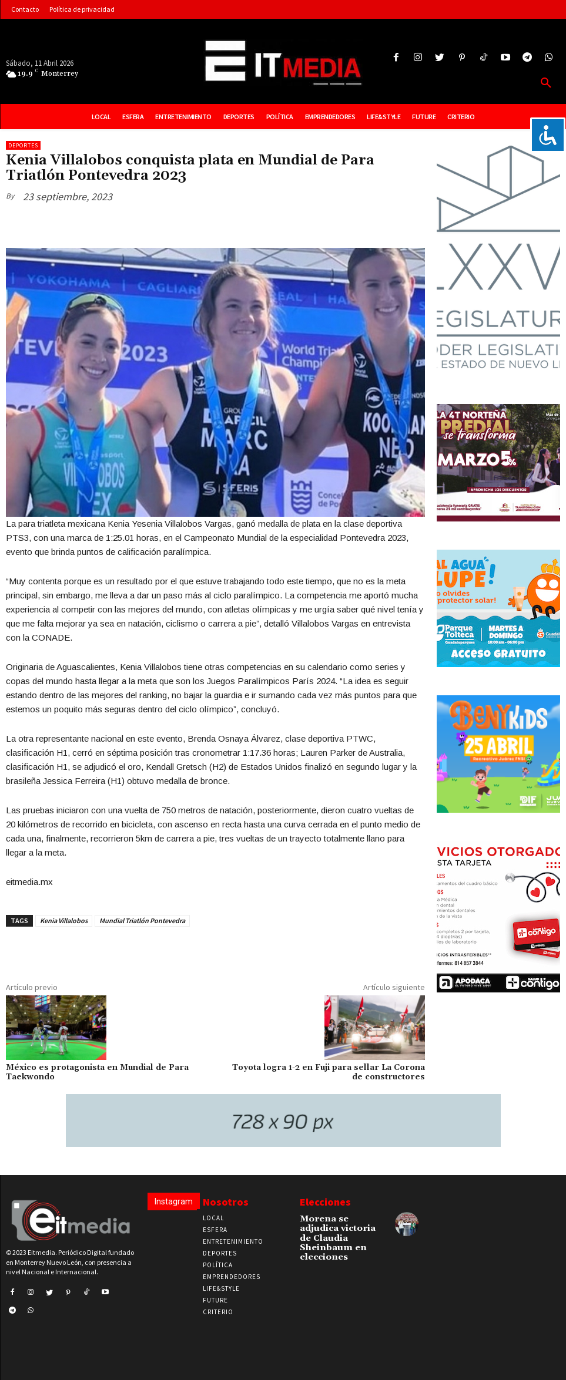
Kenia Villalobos (64, 920)
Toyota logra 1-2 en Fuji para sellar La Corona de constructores (328, 1072)
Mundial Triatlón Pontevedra (142, 920)
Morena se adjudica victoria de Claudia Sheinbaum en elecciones (337, 1230)
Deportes (23, 145)
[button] (546, 83)
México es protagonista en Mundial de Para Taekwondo (97, 1072)
